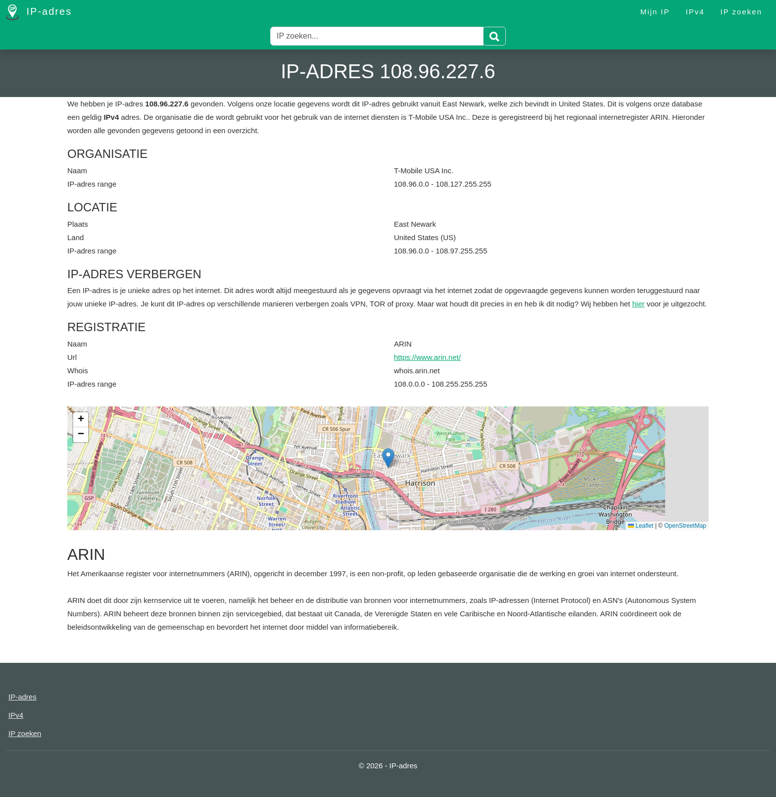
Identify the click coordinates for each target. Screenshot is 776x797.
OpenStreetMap (685, 525)
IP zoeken (741, 11)
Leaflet (640, 525)
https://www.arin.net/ (427, 357)
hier (638, 303)
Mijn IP (655, 11)
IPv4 (695, 11)
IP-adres (39, 12)
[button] (388, 458)
